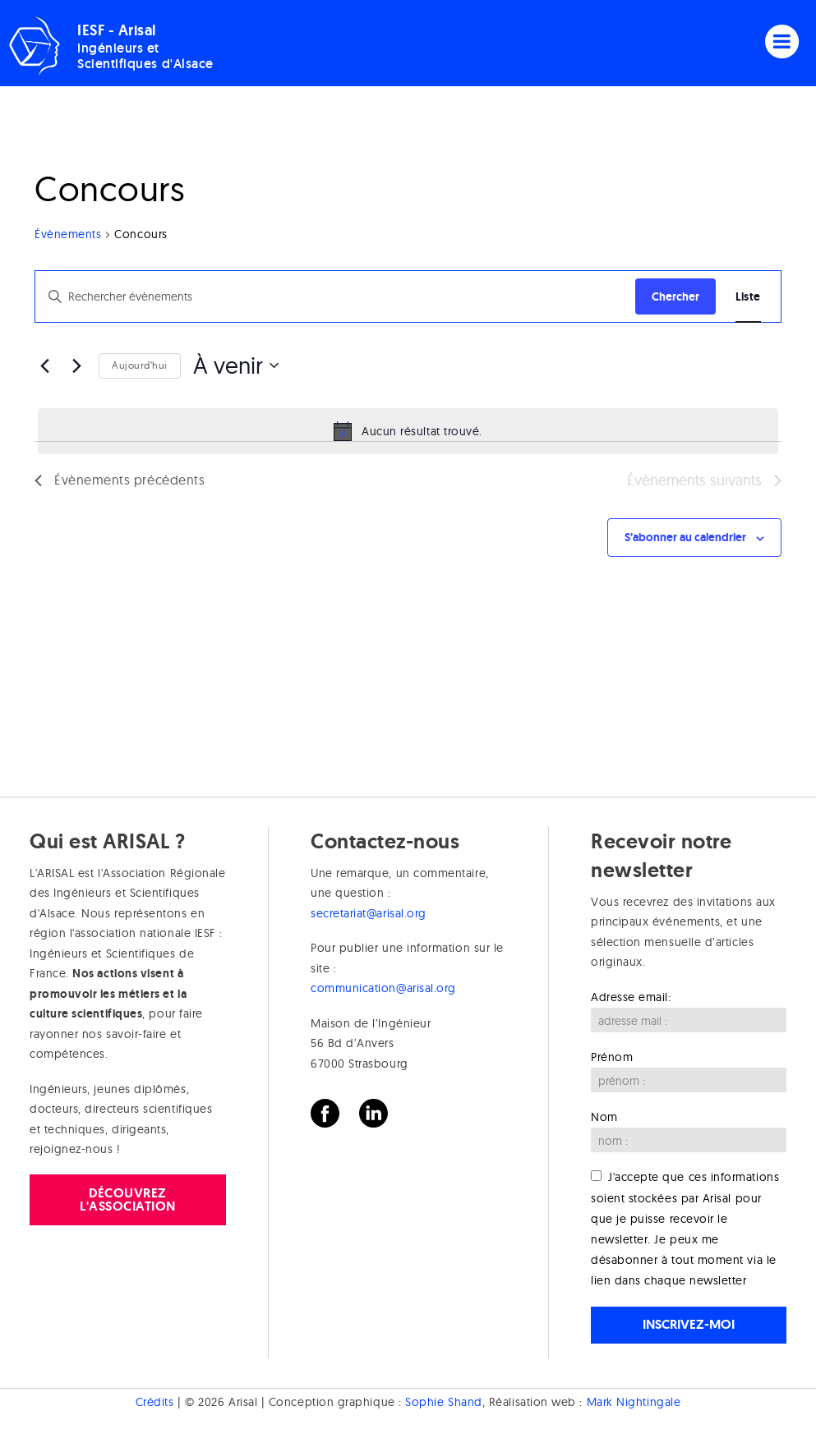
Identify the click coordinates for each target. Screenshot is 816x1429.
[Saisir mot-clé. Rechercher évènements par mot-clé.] (335, 297)
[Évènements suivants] (76, 365)
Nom (604, 1117)
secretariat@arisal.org (368, 913)
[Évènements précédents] (44, 365)
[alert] (408, 431)
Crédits (155, 1402)
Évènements (68, 234)
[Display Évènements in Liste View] (748, 297)
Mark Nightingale (634, 1402)
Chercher (675, 296)
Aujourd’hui (140, 365)
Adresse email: (631, 997)
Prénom (612, 1057)
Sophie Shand (443, 1402)
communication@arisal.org (383, 988)
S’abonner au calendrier (685, 537)
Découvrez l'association (128, 1199)
